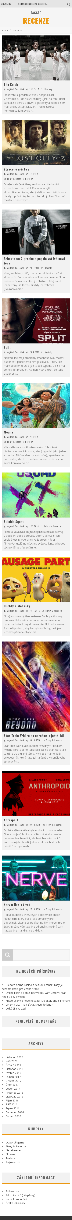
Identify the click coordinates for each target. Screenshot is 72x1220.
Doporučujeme (15, 1142)
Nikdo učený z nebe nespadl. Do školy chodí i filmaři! (38, 1000)
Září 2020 (11, 1061)
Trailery (10, 1158)
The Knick (11, 84)
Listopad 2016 (14, 1096)
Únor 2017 (12, 1084)
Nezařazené (13, 1150)
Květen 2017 (13, 1073)
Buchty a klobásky (17, 606)
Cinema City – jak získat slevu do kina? (29, 1004)
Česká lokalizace (16, 1203)
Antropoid (11, 820)
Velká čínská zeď (16, 1008)
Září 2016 (11, 1104)
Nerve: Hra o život (17, 904)
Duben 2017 (13, 1077)
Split (7, 347)
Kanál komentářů (16, 1199)
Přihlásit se (12, 1191)
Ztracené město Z (17, 169)
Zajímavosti (13, 1162)
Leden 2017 (13, 1088)
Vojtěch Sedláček (15, 89)
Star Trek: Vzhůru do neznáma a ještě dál (34, 735)
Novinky (48, 89)
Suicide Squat (14, 521)
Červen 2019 (13, 1065)
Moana (8, 432)
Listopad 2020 (14, 1057)
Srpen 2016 (13, 1108)
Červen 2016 (13, 1116)
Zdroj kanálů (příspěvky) (20, 1195)
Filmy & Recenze (15, 178)
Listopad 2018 (14, 1069)
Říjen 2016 (12, 1100)
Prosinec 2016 (14, 1092)
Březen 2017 (13, 1081)
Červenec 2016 (15, 1112)
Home (5, 30)
